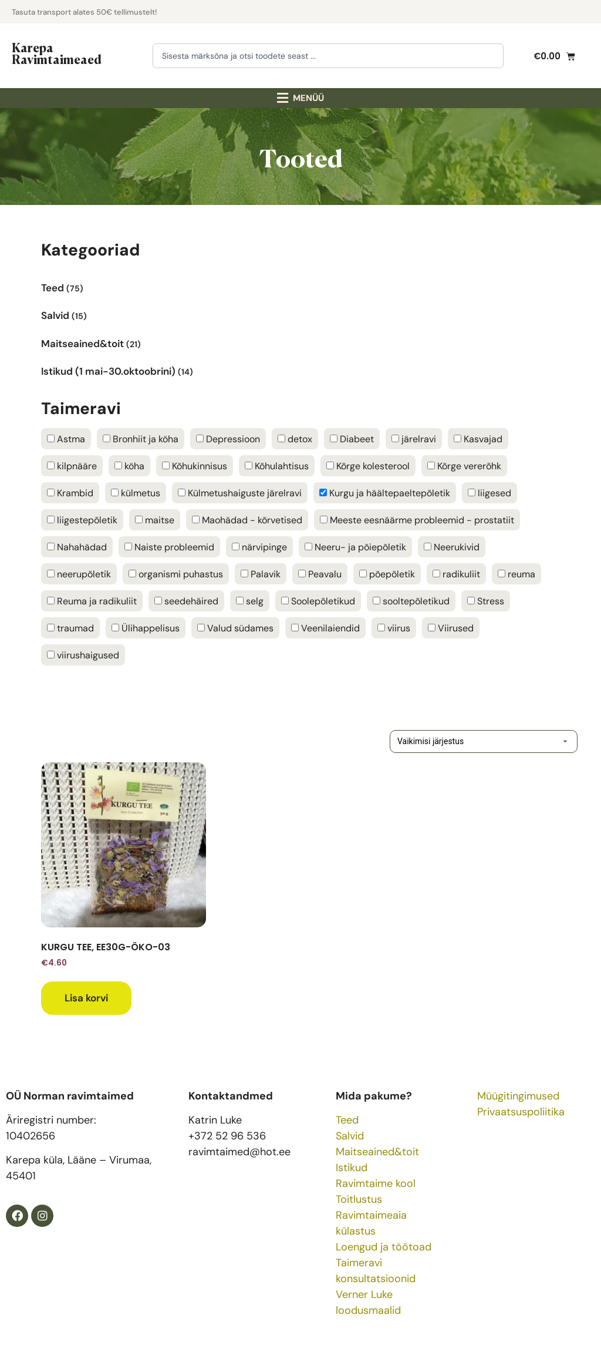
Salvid (350, 1136)
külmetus (135, 493)
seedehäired (186, 601)
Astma (66, 439)
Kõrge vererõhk (464, 466)
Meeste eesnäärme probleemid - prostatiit (417, 520)
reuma (516, 574)
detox (295, 439)
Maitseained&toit (377, 1152)
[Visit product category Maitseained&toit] (300, 340)
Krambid (70, 493)
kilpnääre (72, 466)
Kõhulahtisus (277, 466)
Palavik (261, 574)
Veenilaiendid (325, 628)
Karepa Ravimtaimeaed (57, 53)
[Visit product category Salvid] (300, 313)
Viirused (451, 628)
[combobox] (328, 55)
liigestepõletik (82, 520)
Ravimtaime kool (376, 1183)
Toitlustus (359, 1199)
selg (250, 601)
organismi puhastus (176, 574)
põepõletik (387, 574)
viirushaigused (83, 655)
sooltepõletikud (411, 601)
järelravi (413, 439)
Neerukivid (452, 547)
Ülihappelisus (146, 628)
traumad (70, 628)
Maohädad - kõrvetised (247, 520)
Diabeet (352, 439)
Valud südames (235, 628)
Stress (485, 601)
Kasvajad (478, 439)
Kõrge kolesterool (368, 466)
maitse (154, 520)
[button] (300, 98)
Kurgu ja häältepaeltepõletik (384, 493)
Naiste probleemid (169, 547)
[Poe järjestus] (466, 741)
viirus (393, 628)
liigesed (489, 493)
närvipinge (259, 547)
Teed (347, 1120)
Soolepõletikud (318, 601)
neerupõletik (79, 574)
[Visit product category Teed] (300, 285)
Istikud (351, 1168)
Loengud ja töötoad (383, 1247)
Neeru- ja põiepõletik (355, 547)
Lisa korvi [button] (86, 997)
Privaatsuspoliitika (521, 1112)
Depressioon (228, 439)
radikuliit (456, 574)
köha (129, 466)
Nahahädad (77, 547)
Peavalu (320, 574)
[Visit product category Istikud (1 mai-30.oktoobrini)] (300, 368)
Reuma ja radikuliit (92, 601)
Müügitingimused (518, 1096)
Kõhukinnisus (194, 466)
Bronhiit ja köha (140, 439)
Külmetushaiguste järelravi (240, 493)
